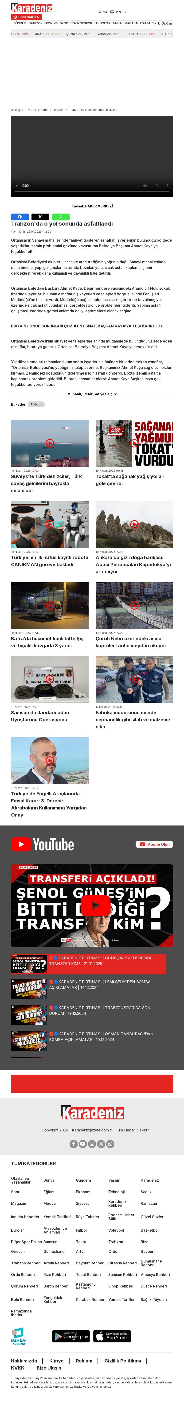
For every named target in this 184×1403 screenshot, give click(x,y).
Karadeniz (150, 1180)
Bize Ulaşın (49, 1368)
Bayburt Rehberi (90, 1263)
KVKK (17, 1368)
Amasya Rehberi (155, 1274)
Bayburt (148, 1251)
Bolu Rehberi (22, 1299)
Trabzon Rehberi (26, 1263)
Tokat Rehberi (88, 1274)
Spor (15, 1191)
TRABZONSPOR (81, 23)
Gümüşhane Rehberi (151, 1263)
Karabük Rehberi (91, 1299)
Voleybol (116, 1230)
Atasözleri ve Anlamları (55, 1230)
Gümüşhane (54, 1251)
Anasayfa (17, 109)
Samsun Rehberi (122, 1274)
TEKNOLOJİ (102, 23)
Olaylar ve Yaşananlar (21, 1180)
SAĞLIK (117, 23)
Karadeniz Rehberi (117, 1203)
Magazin (18, 1203)
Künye (56, 1361)
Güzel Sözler (152, 1216)
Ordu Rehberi (23, 1274)
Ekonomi (83, 1191)
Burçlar (17, 1230)
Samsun (50, 1241)
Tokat (81, 1241)
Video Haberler (38, 109)
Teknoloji (116, 1191)
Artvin (81, 1251)
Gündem (83, 1180)
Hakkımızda (24, 1361)
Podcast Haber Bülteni (121, 1217)
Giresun (18, 1251)
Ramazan (149, 1203)
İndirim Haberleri (25, 1216)
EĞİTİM (145, 23)
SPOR (64, 23)
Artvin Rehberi (56, 1263)
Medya (49, 1203)
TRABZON (35, 23)
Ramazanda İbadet (21, 1313)
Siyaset (82, 1203)
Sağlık (146, 1191)
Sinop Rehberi (120, 1286)
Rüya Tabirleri (88, 1216)
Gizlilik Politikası (123, 1361)
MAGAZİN (131, 23)
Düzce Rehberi (154, 1286)
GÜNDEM (20, 23)
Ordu (112, 1251)
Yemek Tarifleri (57, 1216)
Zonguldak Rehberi (52, 1299)
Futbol (81, 1230)
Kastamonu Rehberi (86, 1286)
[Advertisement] (92, 74)
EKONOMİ (51, 23)
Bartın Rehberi (56, 1286)
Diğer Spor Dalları (26, 1241)
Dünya (49, 1180)
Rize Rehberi (54, 1274)
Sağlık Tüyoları (154, 1299)
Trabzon (59, 109)
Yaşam (114, 1180)
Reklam (84, 1361)
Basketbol (150, 1230)
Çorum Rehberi (24, 1286)
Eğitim (49, 1191)
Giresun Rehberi (122, 1263)
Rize (145, 1241)
